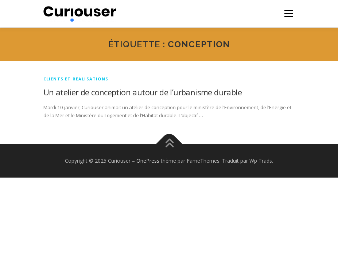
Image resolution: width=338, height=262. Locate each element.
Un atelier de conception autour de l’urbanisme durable (142, 92)
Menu (288, 13)
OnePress (147, 160)
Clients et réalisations (76, 79)
